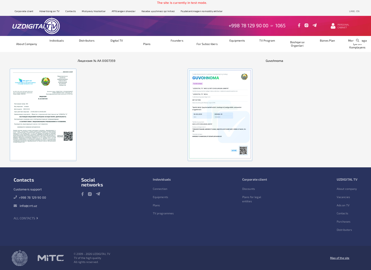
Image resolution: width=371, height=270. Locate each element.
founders (177, 40)
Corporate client (24, 11)
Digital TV (116, 40)
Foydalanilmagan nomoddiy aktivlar (202, 11)
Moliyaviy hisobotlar (94, 11)
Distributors (87, 40)
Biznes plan (327, 40)
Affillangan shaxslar (124, 11)
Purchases (343, 221)
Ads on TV (343, 205)
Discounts (248, 188)
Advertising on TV (49, 11)
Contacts (70, 11)
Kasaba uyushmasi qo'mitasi (158, 11)
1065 (280, 25)
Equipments (237, 40)
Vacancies (343, 197)
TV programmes (163, 213)
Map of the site (339, 258)
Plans (146, 44)
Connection (160, 188)
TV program (267, 40)
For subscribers (207, 44)
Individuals (57, 40)
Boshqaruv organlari (297, 43)
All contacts (26, 218)
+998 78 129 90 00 (249, 25)
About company (26, 44)
